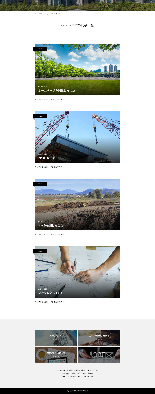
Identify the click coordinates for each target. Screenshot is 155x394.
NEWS (40, 49)
